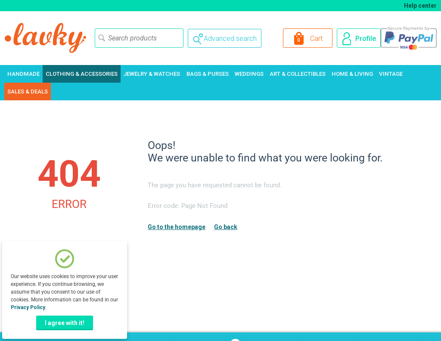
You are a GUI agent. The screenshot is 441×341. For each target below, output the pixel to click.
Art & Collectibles (298, 74)
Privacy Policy (28, 307)
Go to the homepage (176, 226)
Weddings (249, 74)
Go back (225, 226)
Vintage (391, 74)
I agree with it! (64, 322)
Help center (420, 5)
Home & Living (352, 74)
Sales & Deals (27, 91)
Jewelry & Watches (152, 74)
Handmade (23, 74)
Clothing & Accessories (82, 74)
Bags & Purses (207, 74)
